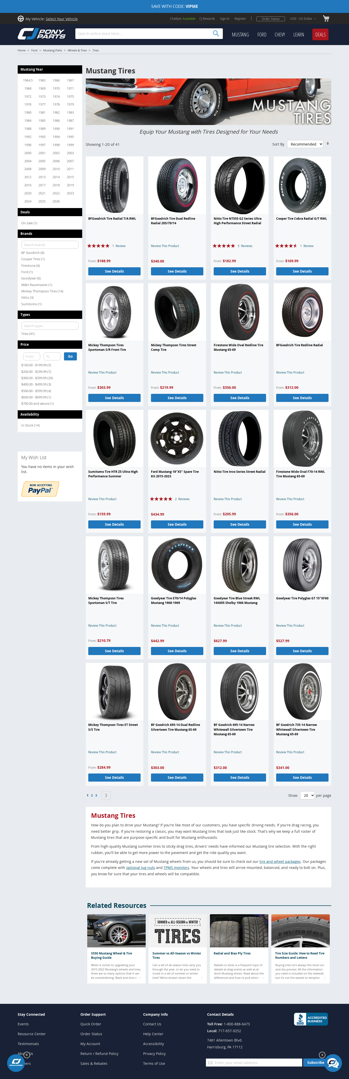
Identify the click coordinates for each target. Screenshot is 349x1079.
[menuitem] (240, 34)
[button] (304, 18)
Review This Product (165, 246)
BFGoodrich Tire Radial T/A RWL (112, 218)
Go (70, 356)
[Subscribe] (315, 1062)
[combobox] (149, 33)
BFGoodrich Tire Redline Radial (299, 345)
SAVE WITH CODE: (174, 6)
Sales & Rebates (93, 1063)
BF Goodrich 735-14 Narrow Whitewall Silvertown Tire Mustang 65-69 (296, 729)
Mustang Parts (52, 50)
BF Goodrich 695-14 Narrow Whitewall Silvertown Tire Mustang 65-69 (234, 729)
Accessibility (153, 1043)
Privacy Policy (154, 1053)
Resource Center (32, 1033)
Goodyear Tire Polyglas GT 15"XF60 (302, 598)
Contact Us (152, 1024)
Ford (34, 50)
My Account (90, 1043)
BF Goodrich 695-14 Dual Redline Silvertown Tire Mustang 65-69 (175, 727)
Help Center (153, 1033)
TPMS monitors (176, 867)
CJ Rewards (207, 18)
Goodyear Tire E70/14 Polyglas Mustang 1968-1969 (173, 600)
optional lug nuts (140, 867)
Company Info (155, 1014)
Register (240, 18)
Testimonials (28, 1043)
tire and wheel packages (280, 861)
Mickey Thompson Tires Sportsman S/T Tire (106, 600)
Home (22, 50)
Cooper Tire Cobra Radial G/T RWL (301, 218)
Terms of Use (154, 1063)
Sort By (278, 144)
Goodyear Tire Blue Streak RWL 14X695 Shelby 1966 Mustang (237, 600)
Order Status (271, 19)
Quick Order (90, 1024)
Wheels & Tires (77, 50)
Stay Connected (31, 1014)
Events (23, 1024)
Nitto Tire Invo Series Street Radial (240, 472)
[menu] (280, 34)
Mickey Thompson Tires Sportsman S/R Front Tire (107, 347)
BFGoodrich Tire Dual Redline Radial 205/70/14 (173, 220)
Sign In (224, 18)
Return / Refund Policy (99, 1053)
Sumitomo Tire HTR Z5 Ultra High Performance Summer (113, 474)
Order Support (93, 1014)
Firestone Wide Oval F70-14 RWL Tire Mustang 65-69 (300, 474)
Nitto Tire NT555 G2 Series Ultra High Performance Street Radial (237, 220)
